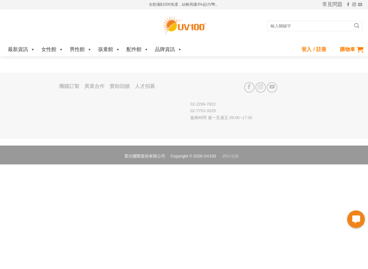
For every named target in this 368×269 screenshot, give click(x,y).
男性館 (81, 49)
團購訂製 (69, 86)
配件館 (137, 49)
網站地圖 (230, 156)
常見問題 (332, 4)
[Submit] (356, 26)
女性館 (52, 49)
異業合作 (95, 86)
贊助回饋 (120, 86)
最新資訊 (21, 49)
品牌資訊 (168, 49)
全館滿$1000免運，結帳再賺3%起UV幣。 (184, 4)
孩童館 (109, 49)
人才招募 (145, 86)
